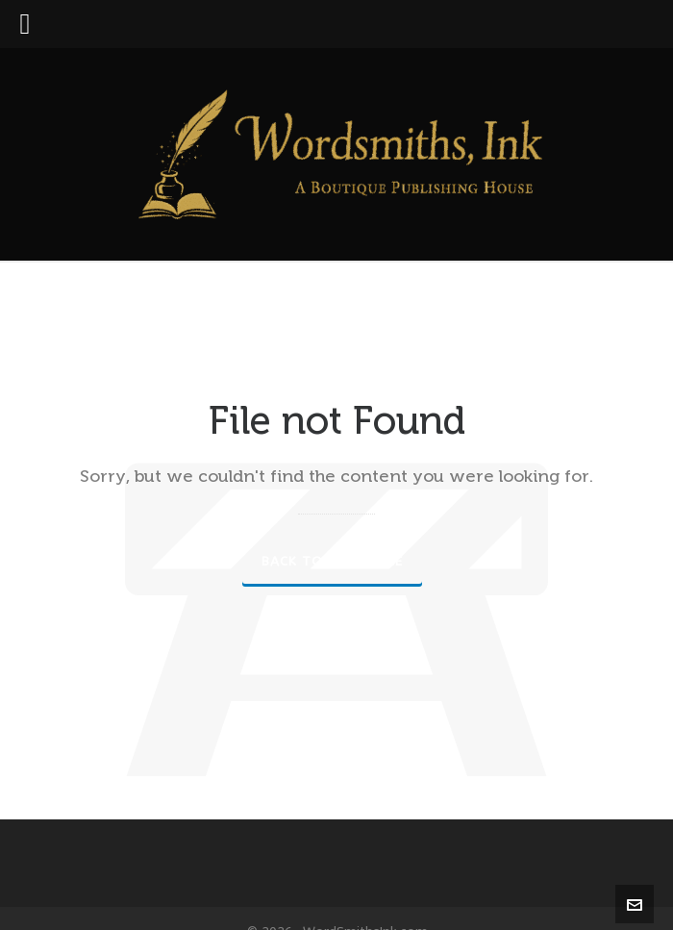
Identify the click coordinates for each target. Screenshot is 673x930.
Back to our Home (332, 561)
